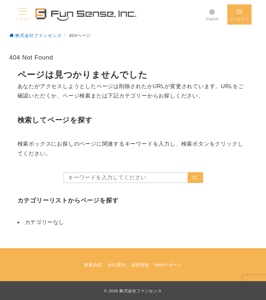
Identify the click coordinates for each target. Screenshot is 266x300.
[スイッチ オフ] (239, 14)
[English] (212, 14)
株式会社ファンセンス (140, 291)
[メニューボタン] (23, 14)
